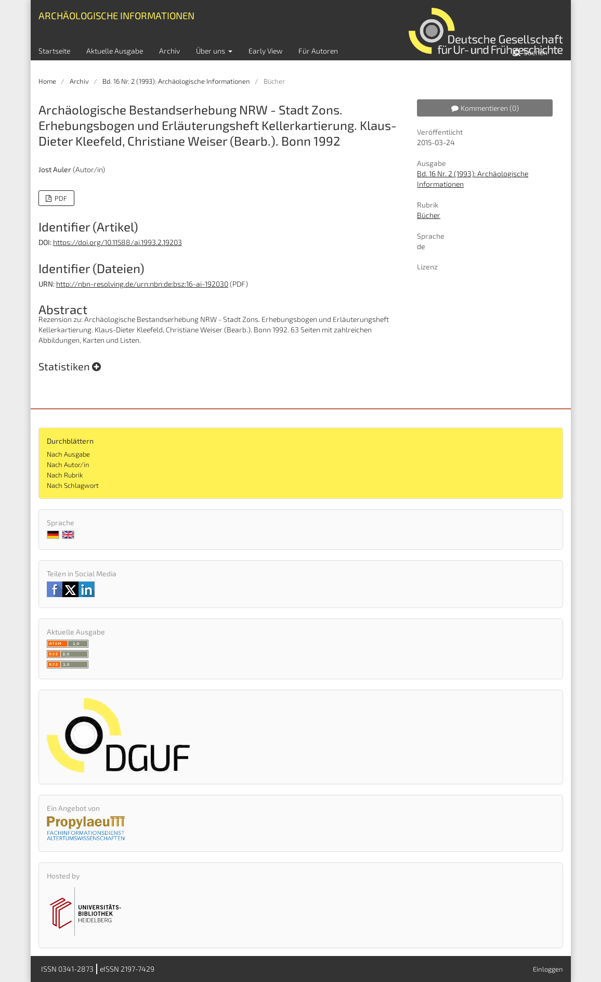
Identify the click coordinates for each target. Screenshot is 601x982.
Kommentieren (485, 108)
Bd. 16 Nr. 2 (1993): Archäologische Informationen (176, 81)
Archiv (169, 50)
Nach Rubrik (65, 475)
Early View (265, 50)
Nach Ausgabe (68, 454)
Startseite (54, 50)
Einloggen (548, 969)
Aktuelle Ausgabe (114, 50)
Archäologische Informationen (116, 15)
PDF (60, 198)
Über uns (211, 50)
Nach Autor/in (68, 464)
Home (47, 81)
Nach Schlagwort (73, 485)
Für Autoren (318, 50)
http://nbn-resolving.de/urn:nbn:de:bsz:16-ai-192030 (142, 283)
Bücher (428, 215)
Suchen (534, 52)
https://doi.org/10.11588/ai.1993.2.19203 (117, 242)
